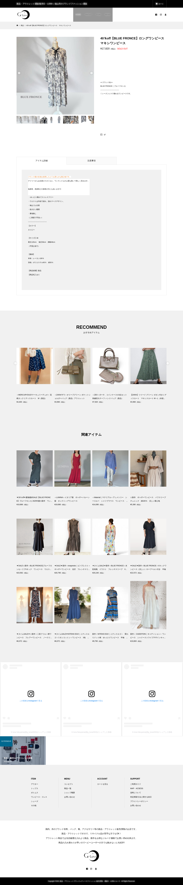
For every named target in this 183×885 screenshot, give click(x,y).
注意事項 (91, 161)
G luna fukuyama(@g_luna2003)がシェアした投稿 (31, 732)
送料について (135, 793)
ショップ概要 (69, 793)
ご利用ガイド (135, 784)
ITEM (98, 15)
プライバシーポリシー (139, 801)
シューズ (34, 801)
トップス (34, 788)
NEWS (107, 15)
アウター (34, 784)
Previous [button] (19, 72)
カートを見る (102, 784)
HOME (78, 15)
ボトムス (34, 793)
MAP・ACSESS (136, 788)
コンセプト (68, 784)
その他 (33, 805)
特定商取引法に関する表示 (141, 797)
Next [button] (91, 72)
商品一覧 (67, 788)
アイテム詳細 (41, 161)
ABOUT (88, 15)
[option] (55, 76)
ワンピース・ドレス (39, 797)
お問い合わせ (69, 797)
